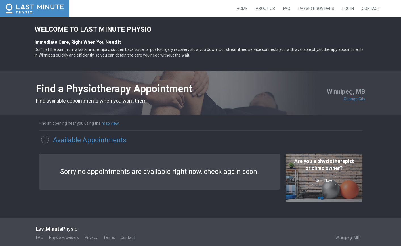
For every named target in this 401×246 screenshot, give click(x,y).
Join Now (324, 180)
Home (242, 8)
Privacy (91, 237)
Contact (371, 8)
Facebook (388, 8)
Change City (354, 99)
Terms (109, 237)
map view (110, 123)
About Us (265, 8)
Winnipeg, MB (347, 237)
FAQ (286, 8)
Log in (348, 8)
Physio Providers (316, 8)
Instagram (396, 8)
